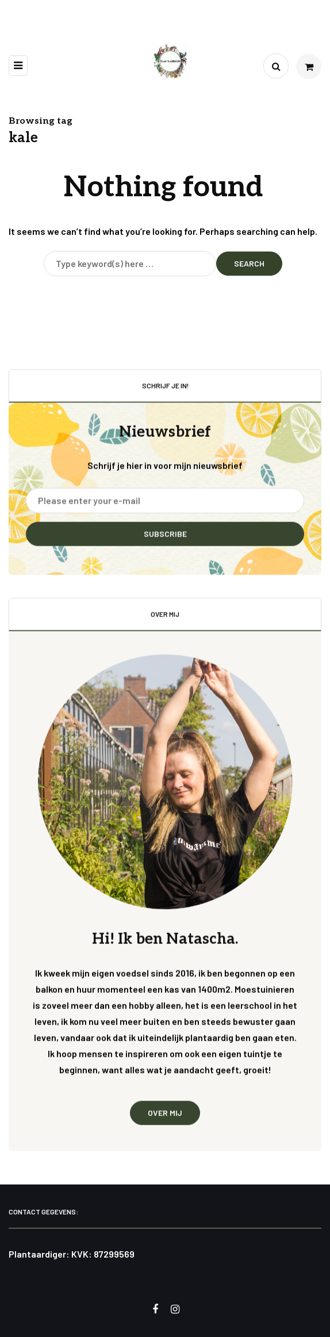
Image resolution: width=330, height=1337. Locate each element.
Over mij (165, 1118)
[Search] (130, 263)
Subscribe (165, 540)
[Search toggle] (276, 66)
